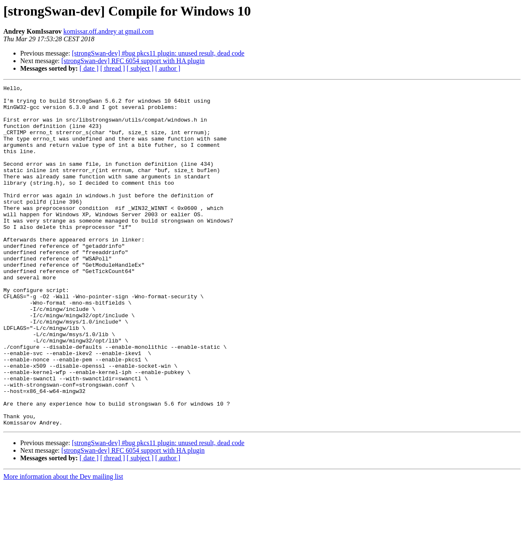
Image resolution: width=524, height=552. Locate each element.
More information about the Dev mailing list (63, 544)
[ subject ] (140, 68)
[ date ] (89, 68)
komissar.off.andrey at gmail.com (109, 31)
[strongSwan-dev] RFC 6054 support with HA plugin (133, 60)
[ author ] (168, 68)
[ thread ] (112, 68)
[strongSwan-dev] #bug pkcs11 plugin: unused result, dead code (158, 53)
